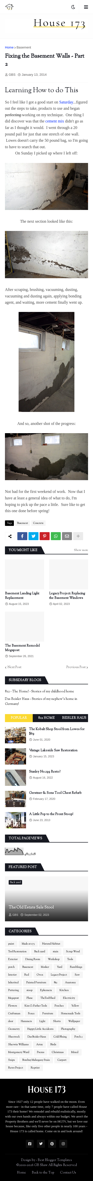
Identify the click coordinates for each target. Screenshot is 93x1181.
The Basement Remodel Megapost (22, 648)
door (10, 1021)
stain (55, 952)
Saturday (66, 102)
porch (11, 967)
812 (55, 983)
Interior (12, 975)
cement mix (54, 121)
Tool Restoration (17, 952)
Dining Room (32, 959)
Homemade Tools (70, 1014)
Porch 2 (78, 1037)
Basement (24, 47)
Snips (11, 1060)
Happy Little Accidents (40, 1029)
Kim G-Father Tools (36, 1006)
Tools (70, 959)
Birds (53, 1045)
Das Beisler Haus (37, 1037)
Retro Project (15, 1068)
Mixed (74, 1052)
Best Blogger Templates (55, 1160)
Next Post (14, 667)
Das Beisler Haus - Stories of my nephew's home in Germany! (41, 701)
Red (26, 975)
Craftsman (14, 1014)
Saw (77, 975)
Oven (40, 975)
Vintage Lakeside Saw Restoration (53, 750)
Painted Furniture (36, 983)
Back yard (39, 952)
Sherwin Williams (18, 1045)
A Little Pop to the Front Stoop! (51, 814)
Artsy (39, 1045)
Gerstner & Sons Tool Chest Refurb (55, 793)
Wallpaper (74, 1021)
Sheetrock (14, 1037)
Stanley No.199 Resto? (45, 772)
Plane (30, 998)
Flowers (12, 1006)
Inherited (13, 983)
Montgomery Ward (18, 1052)
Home (9, 47)
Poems (40, 1052)
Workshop (54, 959)
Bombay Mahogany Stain (36, 1060)
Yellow (75, 1006)
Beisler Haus (74, 718)
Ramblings (76, 967)
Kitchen (64, 990)
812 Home (46, 718)
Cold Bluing (60, 1037)
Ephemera (46, 990)
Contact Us (68, 1173)
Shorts (57, 1021)
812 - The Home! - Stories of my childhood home (39, 691)
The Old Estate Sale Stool (31, 908)
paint (11, 944)
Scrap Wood (73, 952)
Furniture (47, 1014)
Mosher (45, 967)
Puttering (13, 990)
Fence (31, 1014)
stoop (29, 990)
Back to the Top (43, 1173)
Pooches (59, 1006)
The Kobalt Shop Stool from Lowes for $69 (57, 731)
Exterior (13, 959)
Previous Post (76, 667)
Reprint (35, 1068)
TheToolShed (47, 998)
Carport (62, 1060)
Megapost (13, 998)
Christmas (57, 1052)
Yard (59, 967)
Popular (19, 718)
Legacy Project (59, 975)
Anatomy (70, 983)
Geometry (14, 1029)
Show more (81, 550)
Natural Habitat (51, 944)
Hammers (26, 1021)
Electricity (69, 998)
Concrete (38, 523)
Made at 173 (28, 944)
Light (42, 1021)
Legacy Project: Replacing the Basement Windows (67, 595)
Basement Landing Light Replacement (22, 595)
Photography (68, 1029)
